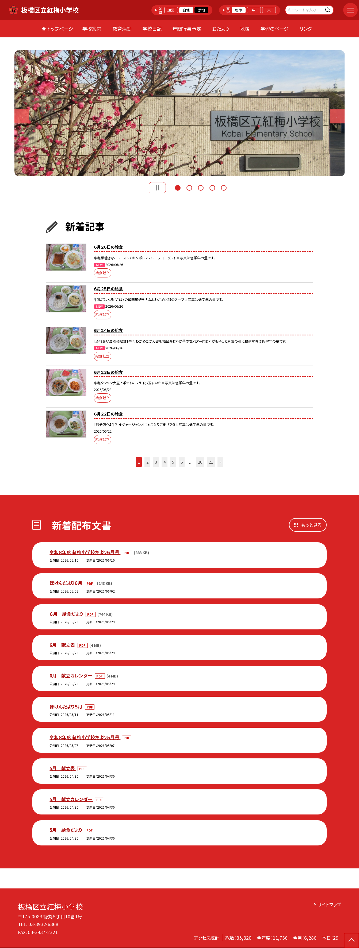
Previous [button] (21, 116)
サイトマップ (329, 904)
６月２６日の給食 (108, 247)
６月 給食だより (66, 613)
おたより (220, 28)
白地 (186, 10)
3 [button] (201, 187)
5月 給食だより (66, 829)
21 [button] (211, 462)
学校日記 (152, 28)
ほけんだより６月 (66, 582)
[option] (179, 113)
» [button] (220, 462)
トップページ (60, 28)
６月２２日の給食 (108, 414)
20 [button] (200, 462)
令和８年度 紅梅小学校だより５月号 (84, 737)
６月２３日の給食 (108, 372)
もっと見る (311, 525)
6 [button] (182, 462)
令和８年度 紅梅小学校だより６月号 (84, 552)
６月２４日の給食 (108, 330)
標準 (238, 10)
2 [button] (189, 187)
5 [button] (224, 187)
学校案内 (91, 28)
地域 (245, 28)
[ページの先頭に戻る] (351, 940)
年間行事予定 (186, 28)
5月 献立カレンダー (71, 799)
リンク (305, 28)
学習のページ (274, 28)
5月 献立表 (62, 768)
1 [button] (178, 187)
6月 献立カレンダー (71, 675)
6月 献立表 (62, 644)
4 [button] (212, 187)
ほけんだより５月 (66, 706)
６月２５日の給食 (108, 288)
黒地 (201, 10)
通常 (170, 10)
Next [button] (337, 116)
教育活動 (122, 28)
